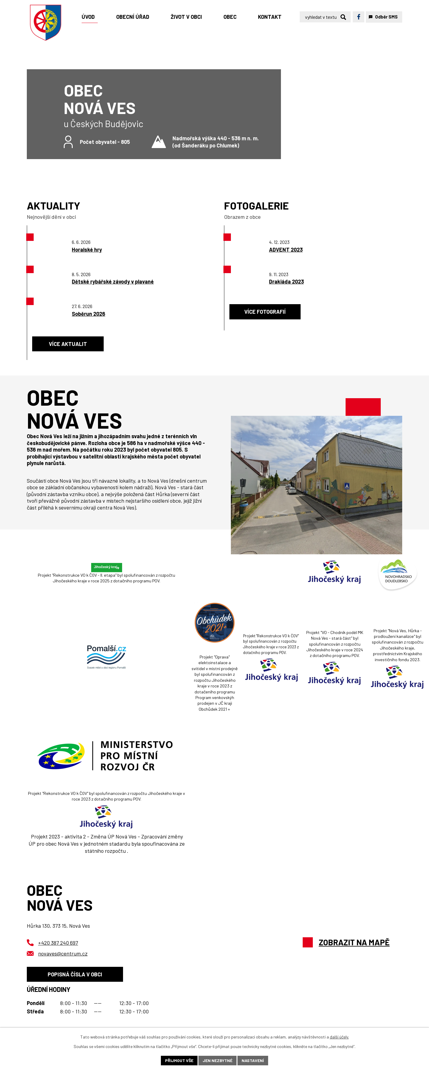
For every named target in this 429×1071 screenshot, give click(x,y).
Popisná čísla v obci (75, 974)
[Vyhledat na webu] (325, 16)
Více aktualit (68, 344)
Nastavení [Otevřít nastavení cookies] (253, 1060)
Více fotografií (265, 311)
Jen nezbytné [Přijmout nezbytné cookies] (217, 1060)
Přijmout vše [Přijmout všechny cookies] (179, 1060)
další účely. (339, 1036)
